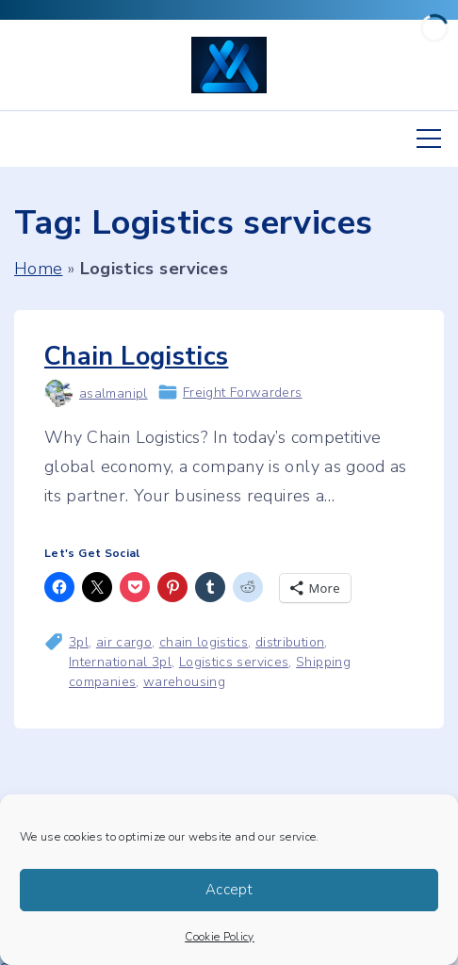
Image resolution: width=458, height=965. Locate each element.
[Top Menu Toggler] (429, 138)
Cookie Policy (219, 936)
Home (38, 268)
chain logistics (203, 642)
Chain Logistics (136, 356)
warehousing (184, 682)
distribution (289, 642)
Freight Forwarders (242, 392)
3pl (79, 642)
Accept (229, 889)
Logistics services (233, 662)
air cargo (124, 642)
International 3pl (120, 662)
